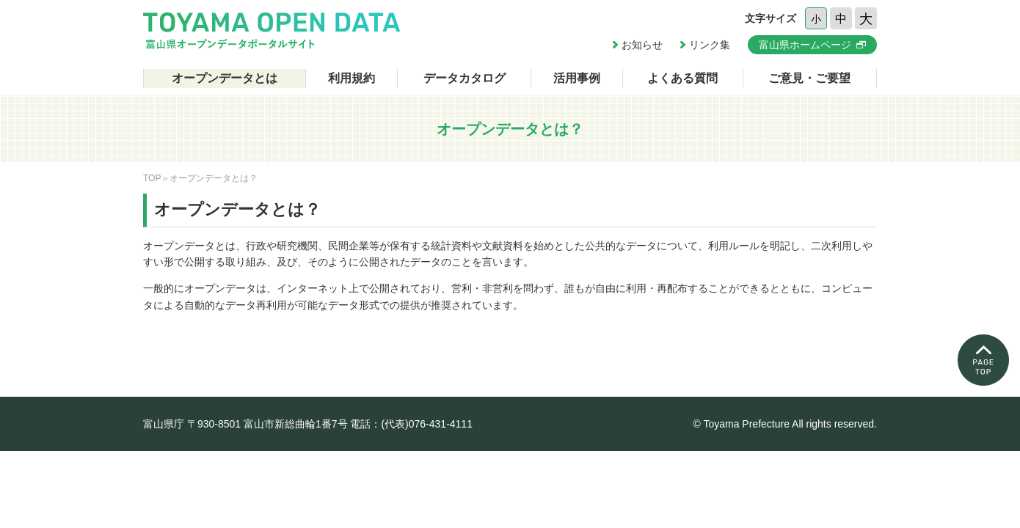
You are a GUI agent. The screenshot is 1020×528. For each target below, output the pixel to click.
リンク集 (709, 45)
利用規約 (351, 78)
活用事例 (576, 78)
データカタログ (464, 78)
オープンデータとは (224, 78)
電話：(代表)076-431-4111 (411, 424)
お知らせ (642, 45)
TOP (152, 178)
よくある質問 (682, 78)
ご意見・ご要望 (809, 78)
